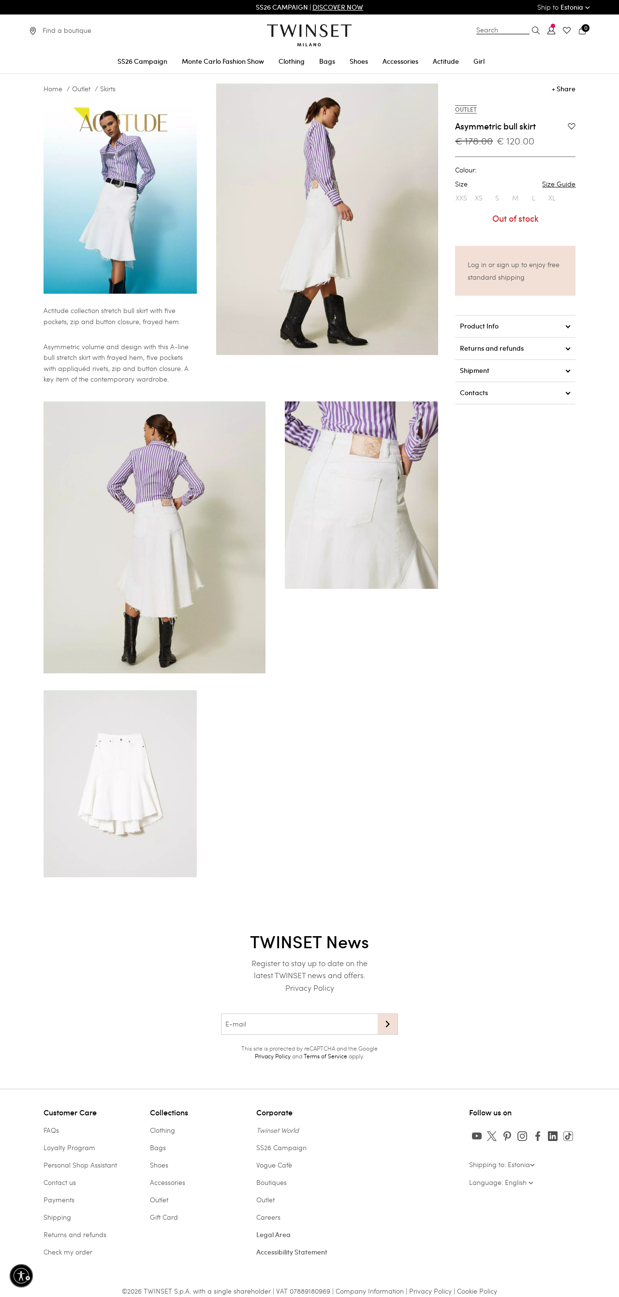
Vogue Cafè (274, 1164)
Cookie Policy (477, 1291)
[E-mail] (299, 1024)
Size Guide (558, 184)
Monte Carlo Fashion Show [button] (223, 61)
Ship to (563, 7)
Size (515, 184)
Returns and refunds (75, 1234)
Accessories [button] (400, 61)
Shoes (159, 1164)
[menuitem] (142, 59)
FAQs (51, 1130)
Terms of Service (325, 1056)
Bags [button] (327, 61)
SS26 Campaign (281, 1147)
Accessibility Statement (291, 1252)
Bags (158, 1147)
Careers (268, 1217)
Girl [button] (479, 61)
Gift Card (164, 1217)
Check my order (68, 1251)
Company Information (370, 1291)
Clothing (162, 1130)
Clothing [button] (292, 61)
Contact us (60, 1182)
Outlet (81, 89)
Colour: (465, 170)
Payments (59, 1199)
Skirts (108, 89)
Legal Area (273, 1234)
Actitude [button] (446, 61)
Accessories (167, 1182)
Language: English (501, 1182)
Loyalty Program (69, 1147)
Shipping (57, 1217)
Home (53, 89)
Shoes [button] (359, 61)
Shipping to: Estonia (502, 1164)
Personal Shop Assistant (80, 1164)
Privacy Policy (309, 988)
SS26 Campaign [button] (142, 61)
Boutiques (271, 1182)
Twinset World (277, 1130)
